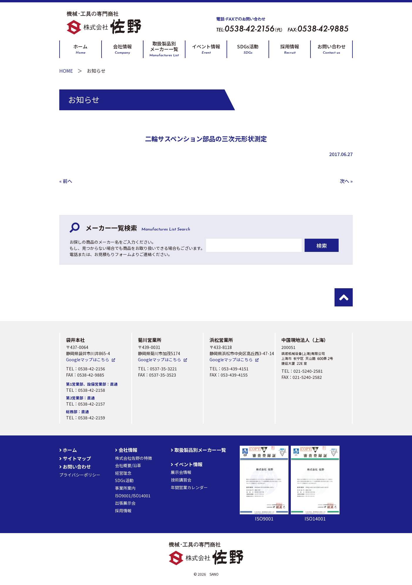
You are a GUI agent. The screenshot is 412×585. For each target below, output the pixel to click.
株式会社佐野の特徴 (133, 458)
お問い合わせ (332, 49)
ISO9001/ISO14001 (133, 495)
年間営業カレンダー (189, 487)
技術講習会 (181, 480)
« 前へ (65, 180)
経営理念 (123, 473)
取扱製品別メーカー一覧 (164, 49)
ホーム (80, 49)
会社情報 (122, 49)
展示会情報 (181, 472)
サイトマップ (75, 458)
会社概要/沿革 (128, 465)
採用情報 (289, 49)
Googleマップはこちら (87, 359)
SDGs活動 (248, 49)
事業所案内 (125, 488)
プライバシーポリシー (79, 475)
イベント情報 (206, 49)
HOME (66, 70)
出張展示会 (125, 503)
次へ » (346, 180)
